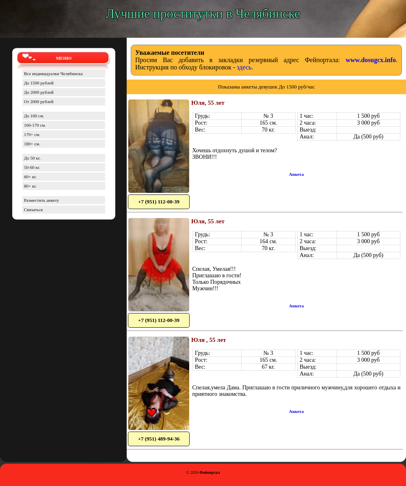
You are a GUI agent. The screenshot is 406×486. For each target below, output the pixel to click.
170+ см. (32, 134)
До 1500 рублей (39, 82)
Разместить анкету (41, 200)
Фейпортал (209, 472)
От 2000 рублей (39, 101)
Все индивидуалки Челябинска (53, 73)
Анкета (296, 174)
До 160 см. (34, 115)
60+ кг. (30, 176)
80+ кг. (30, 186)
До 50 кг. (32, 158)
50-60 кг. (32, 167)
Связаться (33, 209)
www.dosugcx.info (371, 59)
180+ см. (32, 143)
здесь (244, 67)
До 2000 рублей (39, 92)
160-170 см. (35, 125)
